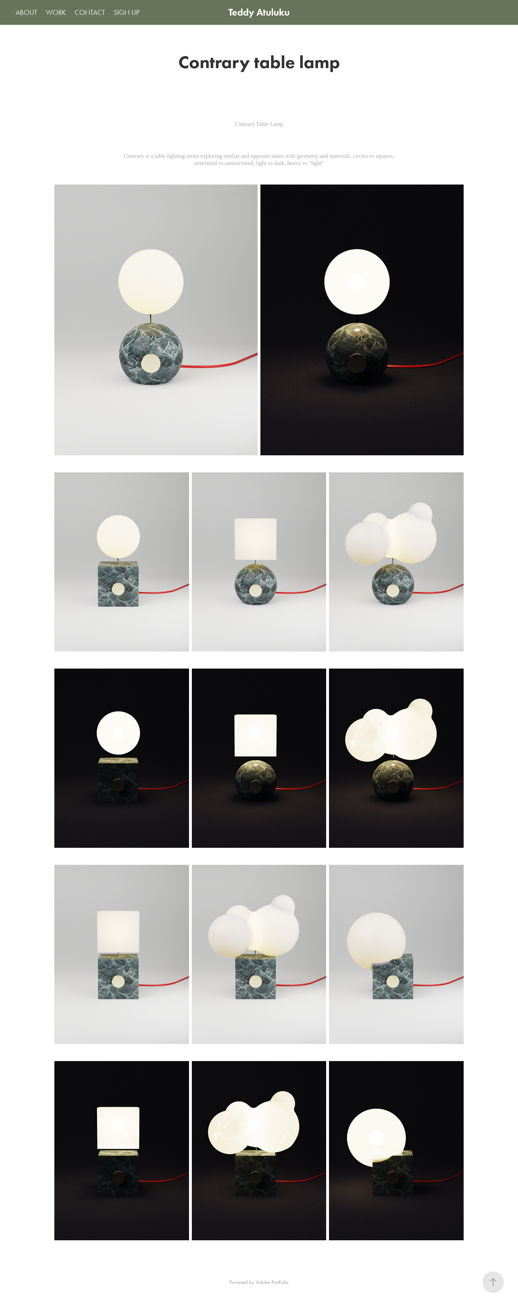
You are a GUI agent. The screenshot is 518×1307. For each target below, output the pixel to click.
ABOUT (26, 12)
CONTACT (90, 12)
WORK (56, 12)
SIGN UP (126, 12)
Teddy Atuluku (259, 12)
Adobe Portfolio (272, 1282)
